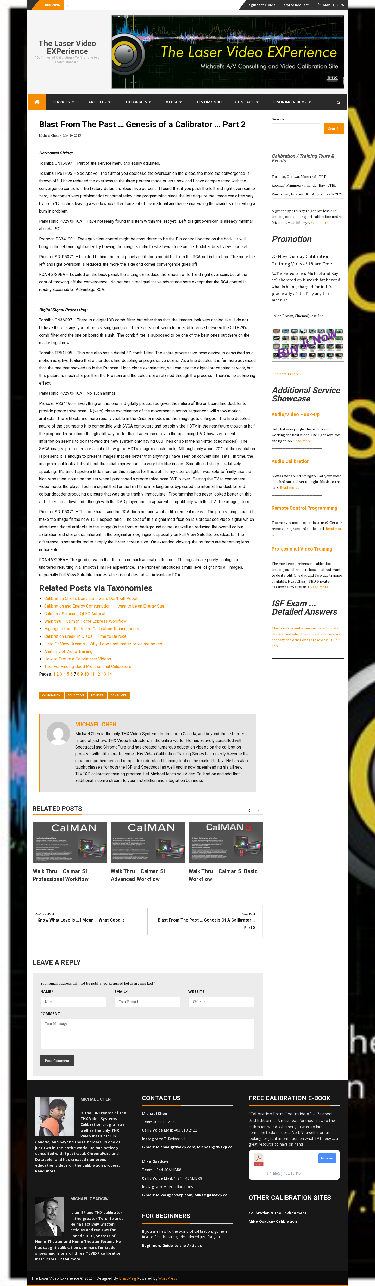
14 (109, 674)
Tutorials (136, 102)
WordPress (167, 1278)
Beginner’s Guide (261, 5)
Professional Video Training (302, 549)
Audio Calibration (291, 461)
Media (171, 102)
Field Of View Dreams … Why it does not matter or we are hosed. (103, 643)
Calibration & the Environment (278, 1212)
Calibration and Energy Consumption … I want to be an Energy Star (104, 606)
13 (104, 674)
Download (327, 1158)
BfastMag (127, 1278)
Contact (244, 102)
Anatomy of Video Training (68, 651)
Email (121, 991)
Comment (50, 1013)
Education (76, 695)
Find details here (285, 373)
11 (92, 674)
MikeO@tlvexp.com (174, 1194)
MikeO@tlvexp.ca (211, 1194)
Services (61, 102)
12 (98, 674)
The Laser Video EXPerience (67, 47)
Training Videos (290, 102)
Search (278, 118)
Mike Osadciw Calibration (273, 1221)
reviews (97, 695)
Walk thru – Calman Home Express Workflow (85, 621)
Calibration (51, 695)
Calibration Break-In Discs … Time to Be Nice (85, 636)
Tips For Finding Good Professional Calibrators (87, 666)
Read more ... (303, 440)
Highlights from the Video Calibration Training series (92, 628)
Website (196, 991)
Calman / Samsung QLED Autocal (74, 613)
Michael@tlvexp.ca (215, 1147)
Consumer (119, 695)
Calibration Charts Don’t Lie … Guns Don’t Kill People (92, 598)
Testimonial (209, 102)
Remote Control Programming (305, 508)
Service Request (295, 5)
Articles (97, 102)
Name (47, 991)
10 (86, 674)
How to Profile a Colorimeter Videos (77, 659)
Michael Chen (49, 135)
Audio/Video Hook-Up (296, 414)
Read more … (321, 222)
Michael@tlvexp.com (175, 1147)
